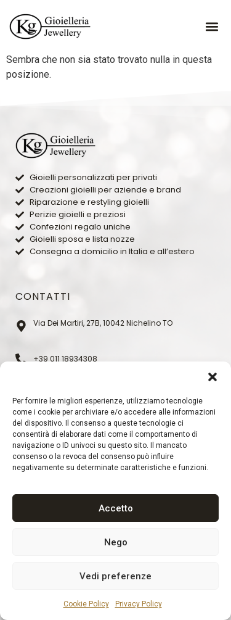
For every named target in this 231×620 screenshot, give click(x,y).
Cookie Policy (86, 604)
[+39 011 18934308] (21, 359)
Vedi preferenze (115, 576)
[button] (212, 377)
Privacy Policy (138, 604)
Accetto (116, 508)
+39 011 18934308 (65, 358)
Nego (116, 542)
